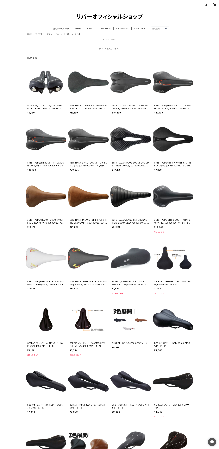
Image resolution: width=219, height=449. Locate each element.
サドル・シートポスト (62, 34)
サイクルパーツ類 (42, 34)
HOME (78, 28)
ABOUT (91, 28)
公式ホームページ (61, 28)
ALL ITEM (106, 28)
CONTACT (139, 28)
